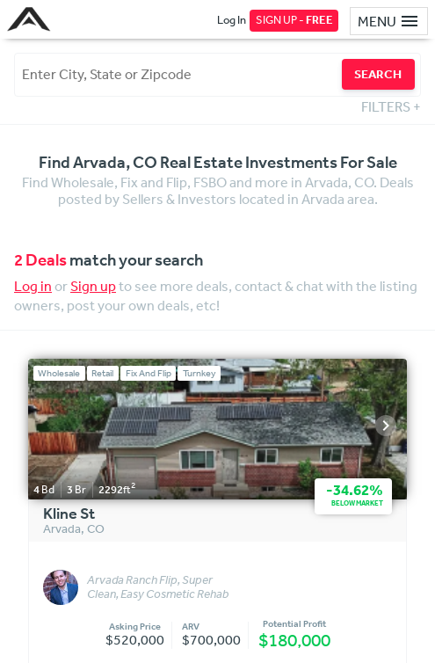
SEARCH (378, 74)
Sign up (93, 286)
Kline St (69, 514)
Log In (231, 19)
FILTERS (391, 106)
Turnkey (199, 373)
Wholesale (59, 373)
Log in (33, 286)
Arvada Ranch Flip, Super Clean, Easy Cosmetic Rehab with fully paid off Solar (157, 587)
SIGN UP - (294, 19)
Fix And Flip (148, 373)
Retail (102, 373)
